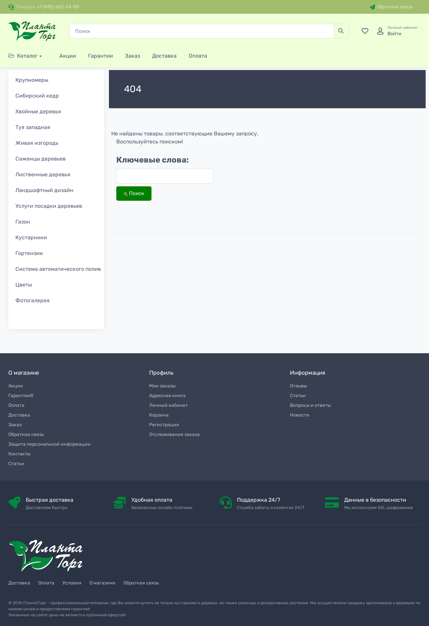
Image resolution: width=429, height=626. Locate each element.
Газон (22, 221)
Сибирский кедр (37, 95)
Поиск (134, 193)
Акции (67, 56)
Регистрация (164, 425)
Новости (299, 415)
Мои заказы (162, 386)
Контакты (19, 454)
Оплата (198, 56)
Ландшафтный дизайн (44, 190)
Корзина (159, 415)
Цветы (23, 284)
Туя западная (32, 127)
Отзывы (298, 386)
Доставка (164, 56)
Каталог (23, 56)
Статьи (16, 463)
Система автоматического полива (59, 269)
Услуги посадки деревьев (48, 206)
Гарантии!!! (20, 395)
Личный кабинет (168, 405)
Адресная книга (167, 395)
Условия (71, 583)
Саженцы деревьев (40, 158)
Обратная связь (391, 7)
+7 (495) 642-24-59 (58, 7)
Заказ (132, 56)
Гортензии (29, 253)
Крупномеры (31, 80)
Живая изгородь (36, 143)
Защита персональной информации (49, 444)
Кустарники (31, 237)
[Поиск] (201, 31)
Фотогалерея (32, 300)
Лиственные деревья (42, 174)
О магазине (102, 583)
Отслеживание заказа (174, 434)
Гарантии (100, 56)
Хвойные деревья (38, 111)
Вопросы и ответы (310, 405)
